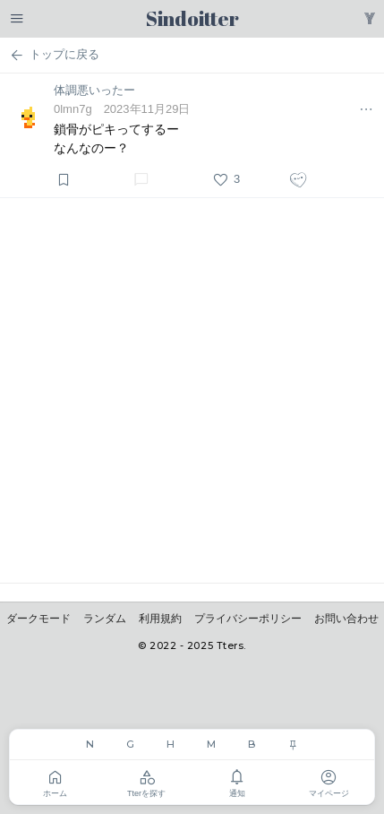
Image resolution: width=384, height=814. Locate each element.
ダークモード (38, 618)
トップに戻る (54, 56)
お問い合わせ (346, 618)
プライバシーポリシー (248, 618)
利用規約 (160, 618)
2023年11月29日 (147, 109)
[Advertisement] (192, 390)
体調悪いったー (94, 90)
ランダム (104, 618)
